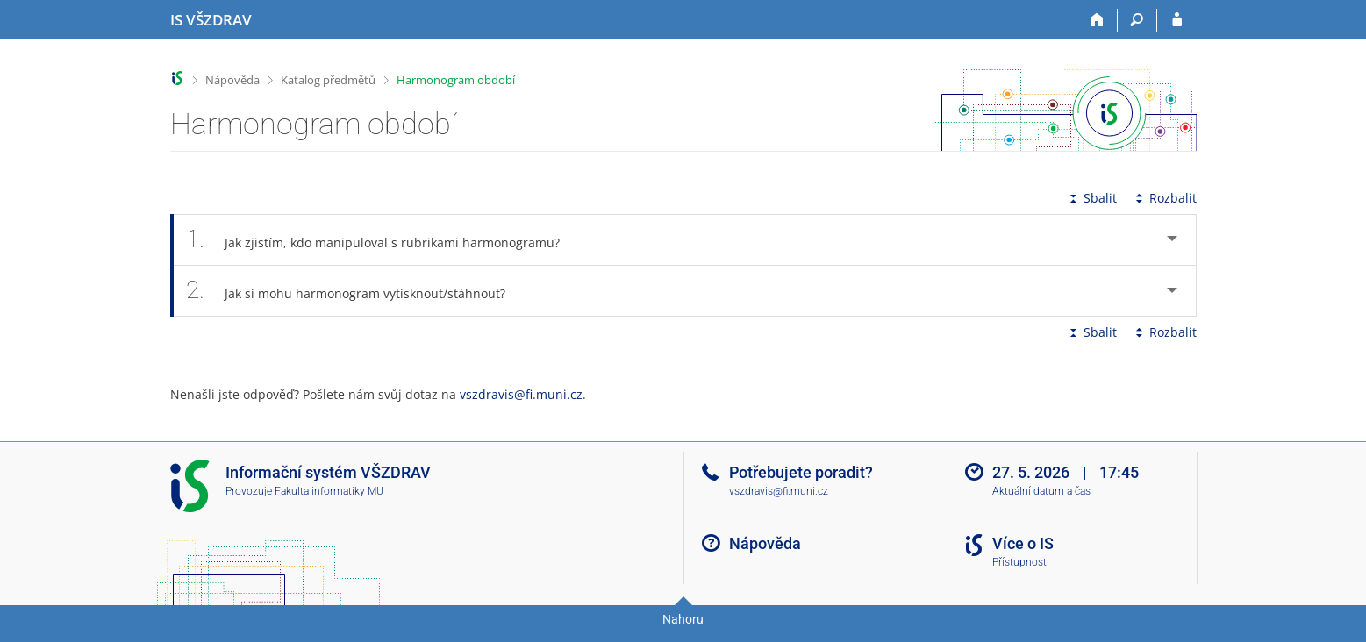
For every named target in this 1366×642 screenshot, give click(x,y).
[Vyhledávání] (1137, 20)
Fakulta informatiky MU (329, 491)
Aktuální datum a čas (1041, 491)
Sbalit (1091, 197)
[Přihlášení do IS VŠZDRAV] (1177, 20)
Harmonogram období (456, 80)
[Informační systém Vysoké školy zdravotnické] (211, 20)
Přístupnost (1019, 562)
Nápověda (232, 80)
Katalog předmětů (328, 80)
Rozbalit (1164, 197)
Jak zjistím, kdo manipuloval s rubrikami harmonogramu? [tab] (383, 240)
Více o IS (1023, 543)
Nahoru (683, 619)
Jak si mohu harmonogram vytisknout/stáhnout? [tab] (356, 290)
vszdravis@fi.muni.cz (521, 394)
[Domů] (1098, 20)
